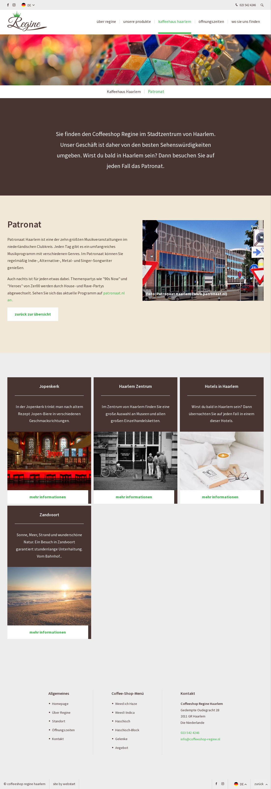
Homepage (60, 703)
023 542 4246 (245, 5)
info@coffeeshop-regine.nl (200, 739)
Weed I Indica (125, 712)
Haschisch (122, 721)
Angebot (121, 747)
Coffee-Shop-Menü (128, 693)
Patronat (156, 91)
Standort (58, 721)
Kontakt (58, 739)
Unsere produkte (137, 22)
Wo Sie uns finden (245, 22)
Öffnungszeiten (211, 22)
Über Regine (61, 712)
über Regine (106, 22)
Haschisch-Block (127, 730)
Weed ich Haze (126, 703)
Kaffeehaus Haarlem (174, 22)
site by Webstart (64, 784)
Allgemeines (58, 693)
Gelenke (121, 739)
